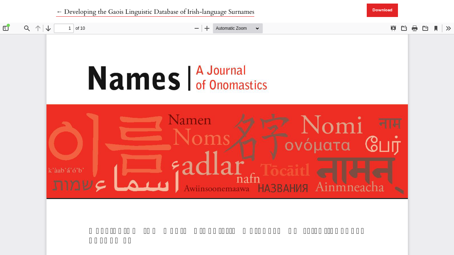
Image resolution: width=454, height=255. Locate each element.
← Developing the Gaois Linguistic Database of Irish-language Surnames (155, 11)
